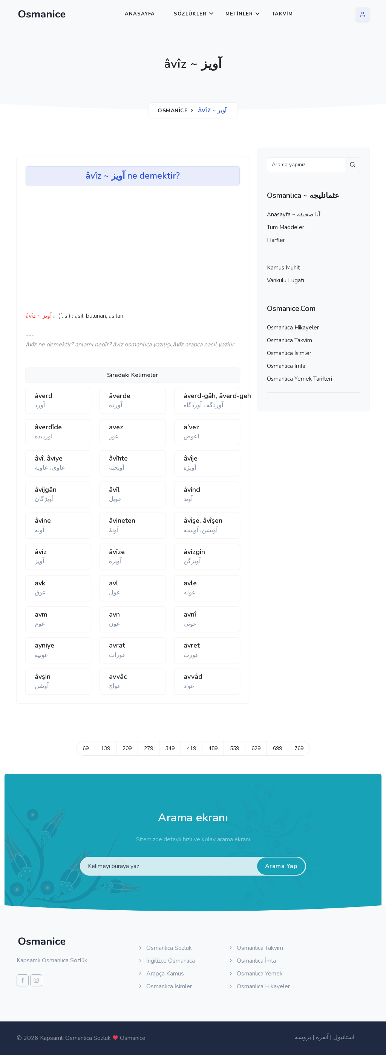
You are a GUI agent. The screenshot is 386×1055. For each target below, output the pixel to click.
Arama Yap (281, 866)
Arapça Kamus (160, 973)
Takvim (282, 14)
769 (298, 748)
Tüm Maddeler (285, 227)
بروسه (303, 1037)
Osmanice (172, 110)
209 (127, 748)
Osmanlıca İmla (286, 366)
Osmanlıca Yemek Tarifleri (299, 379)
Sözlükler (190, 14)
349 (170, 748)
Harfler (276, 240)
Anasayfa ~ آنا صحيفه (293, 214)
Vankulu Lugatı (285, 280)
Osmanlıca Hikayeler (293, 327)
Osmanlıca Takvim (289, 340)
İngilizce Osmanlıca (166, 961)
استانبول (343, 1037)
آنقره (322, 1037)
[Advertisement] (142, 251)
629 (255, 748)
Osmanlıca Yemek (255, 973)
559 (234, 748)
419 (191, 748)
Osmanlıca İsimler (289, 353)
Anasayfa (140, 14)
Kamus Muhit (283, 267)
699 (277, 748)
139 (105, 748)
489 (213, 748)
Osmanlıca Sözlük (164, 948)
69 (86, 748)
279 (148, 748)
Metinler (239, 14)
